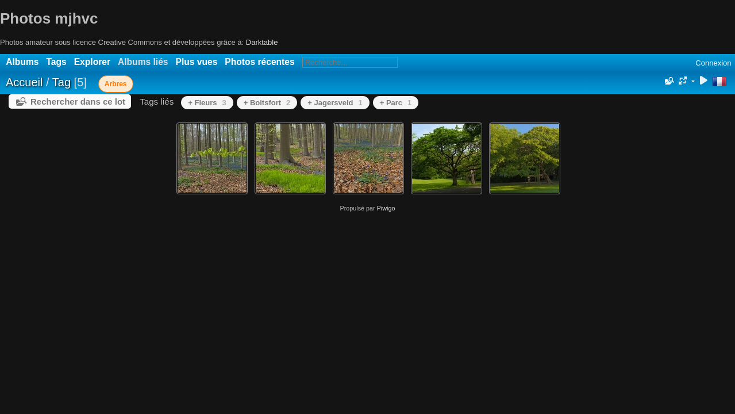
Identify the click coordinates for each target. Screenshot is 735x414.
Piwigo (386, 208)
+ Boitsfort (267, 102)
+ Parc (396, 102)
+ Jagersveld (334, 102)
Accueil (24, 82)
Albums (22, 62)
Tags (56, 62)
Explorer (92, 62)
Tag (61, 82)
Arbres (116, 84)
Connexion (713, 63)
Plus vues (197, 62)
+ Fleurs (207, 102)
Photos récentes (259, 62)
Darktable (262, 42)
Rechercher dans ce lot (77, 101)
